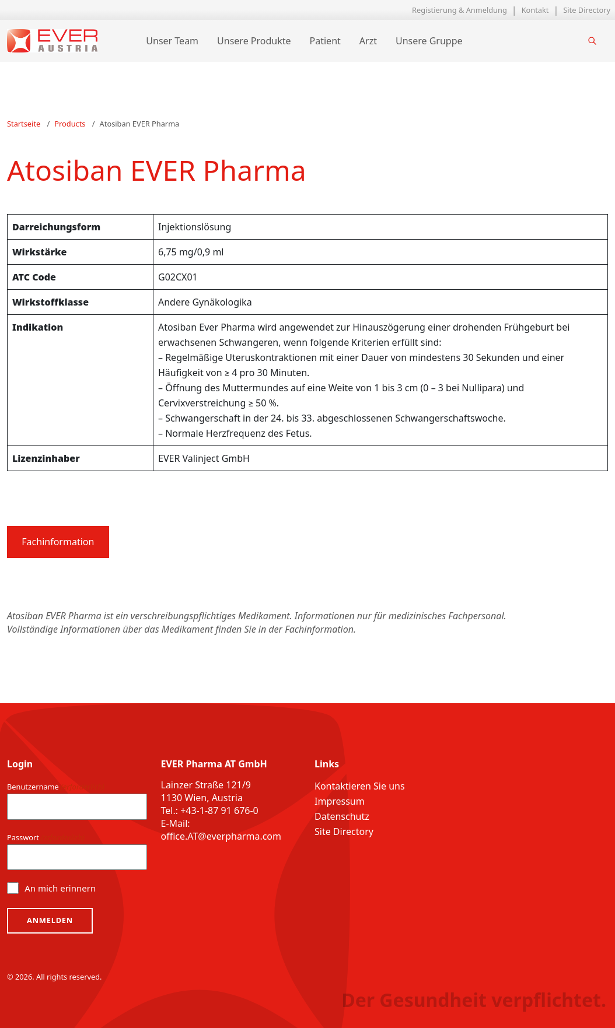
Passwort (46, 837)
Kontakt (535, 10)
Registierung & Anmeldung (459, 10)
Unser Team (170, 40)
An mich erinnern (60, 888)
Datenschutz (342, 817)
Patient (322, 40)
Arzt (365, 40)
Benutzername (55, 787)
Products (69, 123)
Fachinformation (58, 541)
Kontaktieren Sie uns (360, 786)
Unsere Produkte (251, 40)
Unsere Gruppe (426, 40)
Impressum (340, 801)
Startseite (23, 123)
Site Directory (586, 10)
